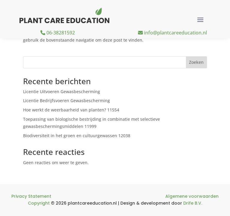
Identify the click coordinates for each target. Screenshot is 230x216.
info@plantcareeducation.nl (172, 32)
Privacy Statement (31, 196)
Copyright (39, 203)
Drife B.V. (192, 203)
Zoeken (196, 62)
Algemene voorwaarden (192, 196)
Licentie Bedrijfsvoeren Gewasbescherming (66, 100)
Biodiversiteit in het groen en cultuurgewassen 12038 (76, 135)
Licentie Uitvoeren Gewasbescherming (61, 91)
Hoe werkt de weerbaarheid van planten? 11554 (71, 110)
